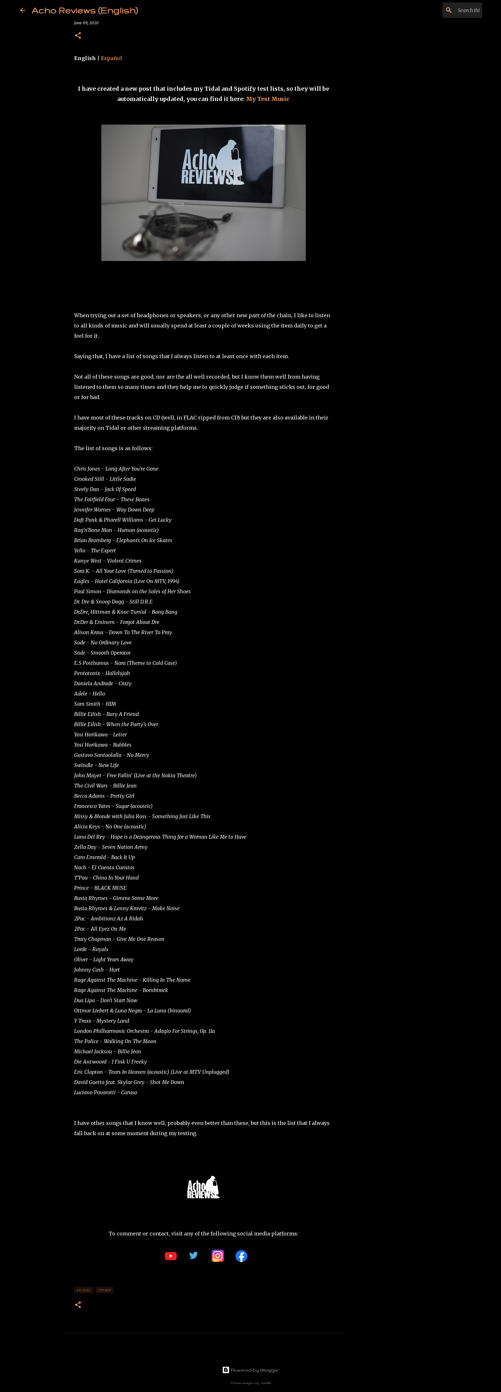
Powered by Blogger (250, 1370)
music (84, 1290)
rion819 (266, 1383)
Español (111, 58)
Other (104, 1290)
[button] (78, 36)
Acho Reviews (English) (85, 10)
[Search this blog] (448, 10)
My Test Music (267, 99)
